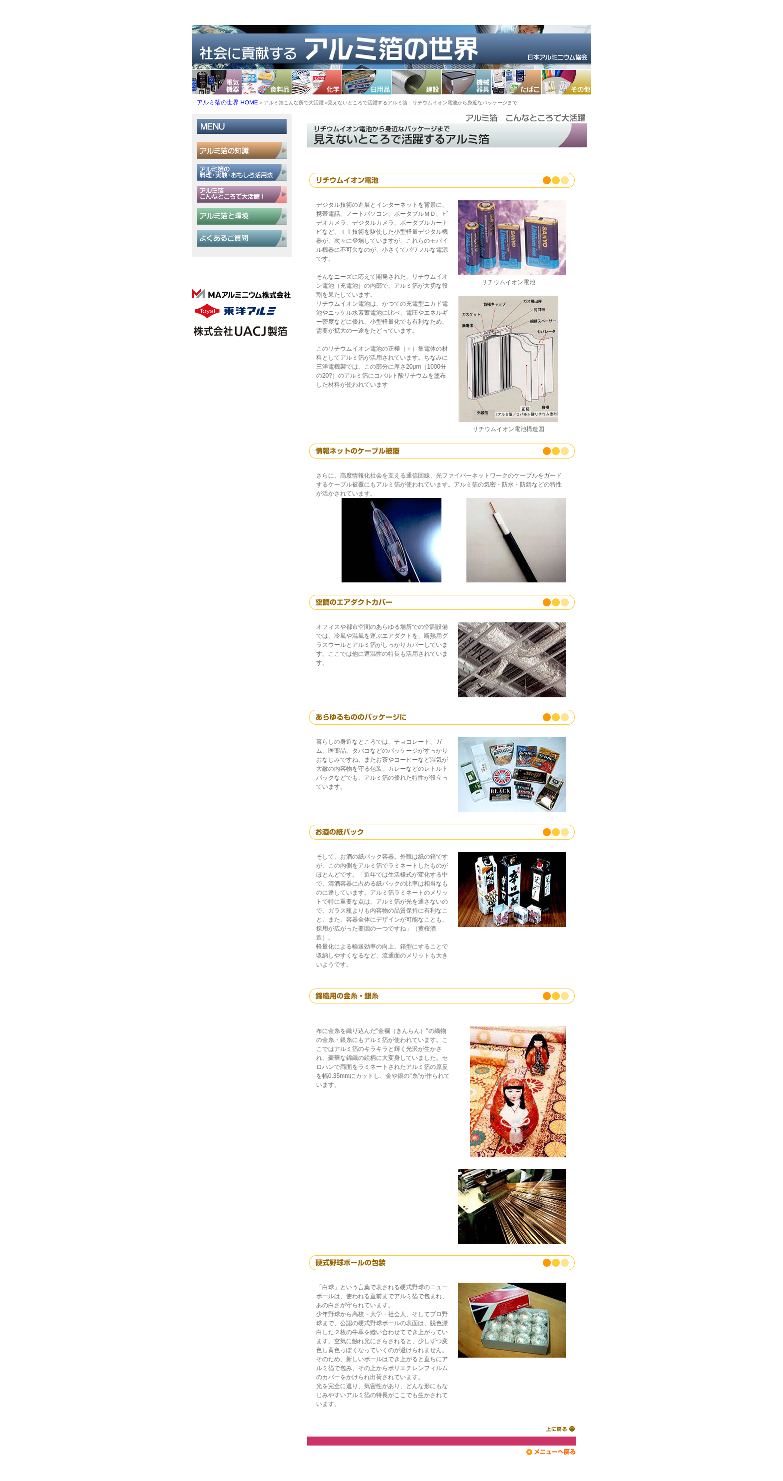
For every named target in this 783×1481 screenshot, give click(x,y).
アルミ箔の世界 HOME (227, 102)
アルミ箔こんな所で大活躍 (294, 102)
